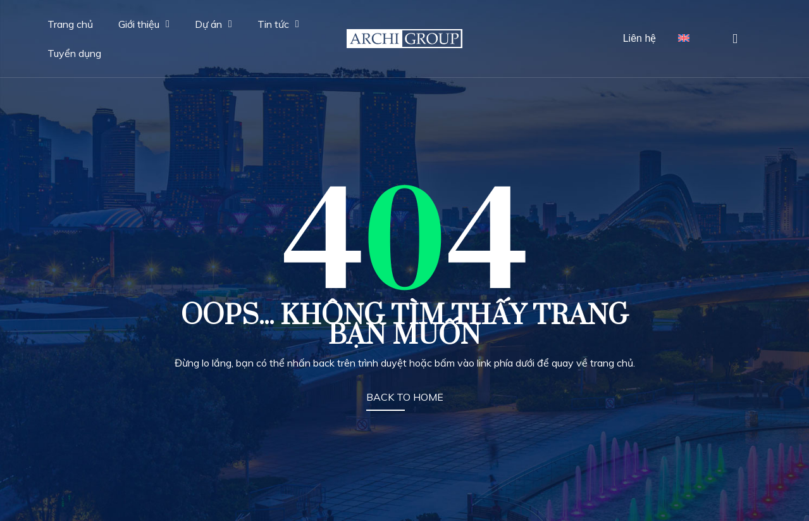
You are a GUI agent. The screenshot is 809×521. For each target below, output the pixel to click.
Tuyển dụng (74, 53)
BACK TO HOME (404, 397)
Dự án (213, 24)
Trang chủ (70, 24)
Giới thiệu (144, 24)
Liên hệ (640, 38)
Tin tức (278, 24)
